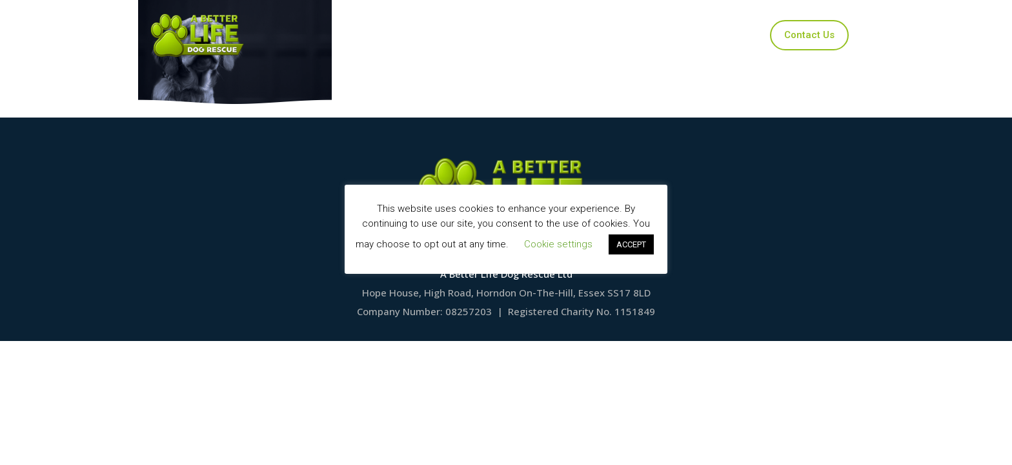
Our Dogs (447, 34)
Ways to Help (616, 34)
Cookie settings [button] (558, 244)
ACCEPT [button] (631, 244)
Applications (527, 34)
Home (379, 34)
